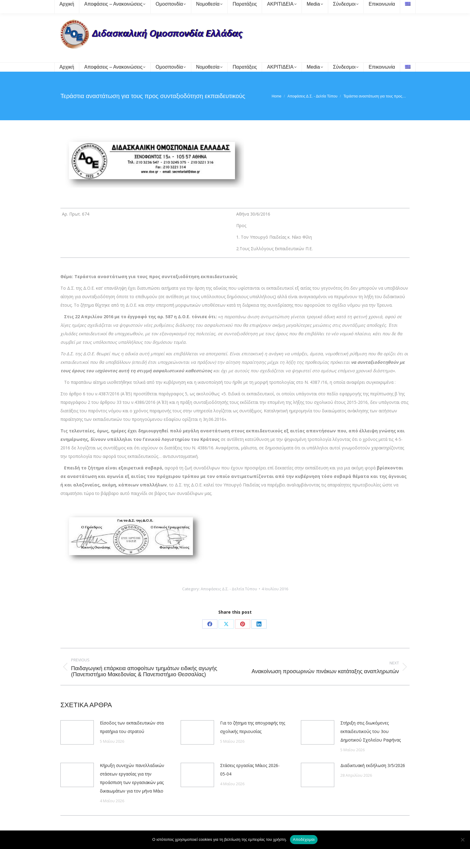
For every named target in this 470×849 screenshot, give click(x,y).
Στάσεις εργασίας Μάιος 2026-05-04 (250, 769)
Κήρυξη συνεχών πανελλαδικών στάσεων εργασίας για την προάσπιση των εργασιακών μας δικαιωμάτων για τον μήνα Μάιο (132, 778)
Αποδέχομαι (304, 839)
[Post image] (77, 732)
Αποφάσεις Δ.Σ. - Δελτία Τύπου (229, 589)
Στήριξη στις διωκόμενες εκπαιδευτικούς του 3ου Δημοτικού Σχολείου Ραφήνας (370, 731)
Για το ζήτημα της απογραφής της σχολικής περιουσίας (252, 727)
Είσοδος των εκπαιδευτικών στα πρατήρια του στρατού (132, 727)
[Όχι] (462, 840)
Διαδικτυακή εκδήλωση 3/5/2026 (372, 765)
